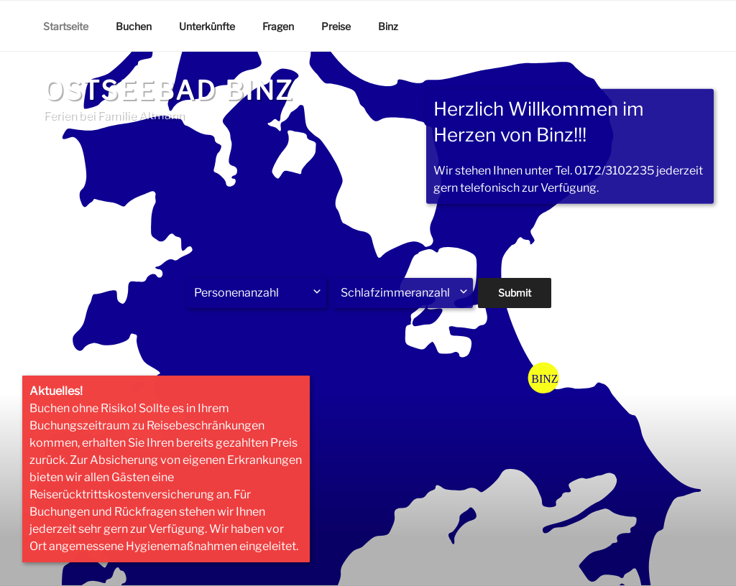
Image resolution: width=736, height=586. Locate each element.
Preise (336, 26)
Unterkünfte (207, 26)
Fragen (278, 26)
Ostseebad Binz (168, 90)
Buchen (134, 26)
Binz (388, 26)
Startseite (65, 26)
